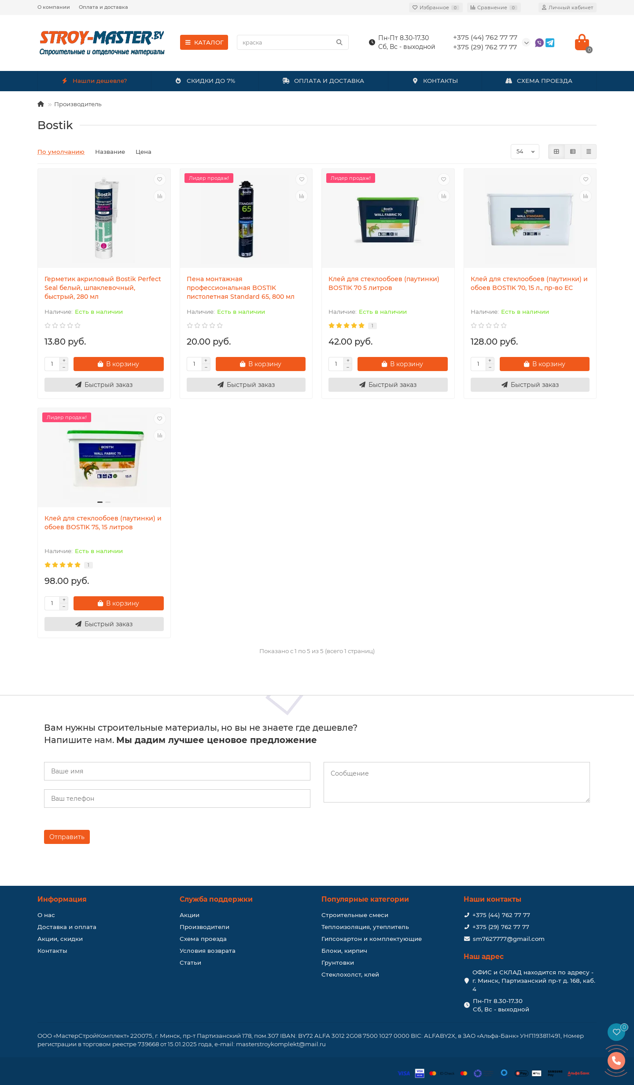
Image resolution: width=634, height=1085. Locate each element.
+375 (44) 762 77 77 (501, 914)
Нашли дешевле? (94, 80)
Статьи (190, 962)
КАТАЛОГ (204, 42)
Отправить (67, 837)
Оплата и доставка (103, 7)
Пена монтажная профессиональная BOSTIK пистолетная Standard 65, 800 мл (241, 288)
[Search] (293, 42)
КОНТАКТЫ (434, 80)
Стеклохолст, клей (350, 974)
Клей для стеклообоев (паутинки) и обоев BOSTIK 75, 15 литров (103, 522)
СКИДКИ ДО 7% (205, 80)
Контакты (52, 950)
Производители (204, 926)
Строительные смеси (354, 914)
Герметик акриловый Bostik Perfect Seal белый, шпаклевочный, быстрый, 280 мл (102, 288)
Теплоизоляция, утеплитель (365, 926)
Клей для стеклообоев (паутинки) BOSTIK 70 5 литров (383, 283)
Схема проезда (203, 938)
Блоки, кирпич (344, 950)
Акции (189, 914)
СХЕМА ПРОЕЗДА (539, 80)
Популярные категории (365, 899)
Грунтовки (337, 962)
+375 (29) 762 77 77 (500, 926)
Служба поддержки (216, 899)
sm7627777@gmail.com (509, 938)
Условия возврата (208, 950)
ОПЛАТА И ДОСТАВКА (323, 80)
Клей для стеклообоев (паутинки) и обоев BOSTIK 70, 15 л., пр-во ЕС (529, 283)
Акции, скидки (60, 938)
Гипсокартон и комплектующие (371, 938)
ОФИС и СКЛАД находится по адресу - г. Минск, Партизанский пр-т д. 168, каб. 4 (533, 980)
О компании (53, 7)
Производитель (77, 104)
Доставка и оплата (66, 926)
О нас (46, 914)
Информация (62, 899)
